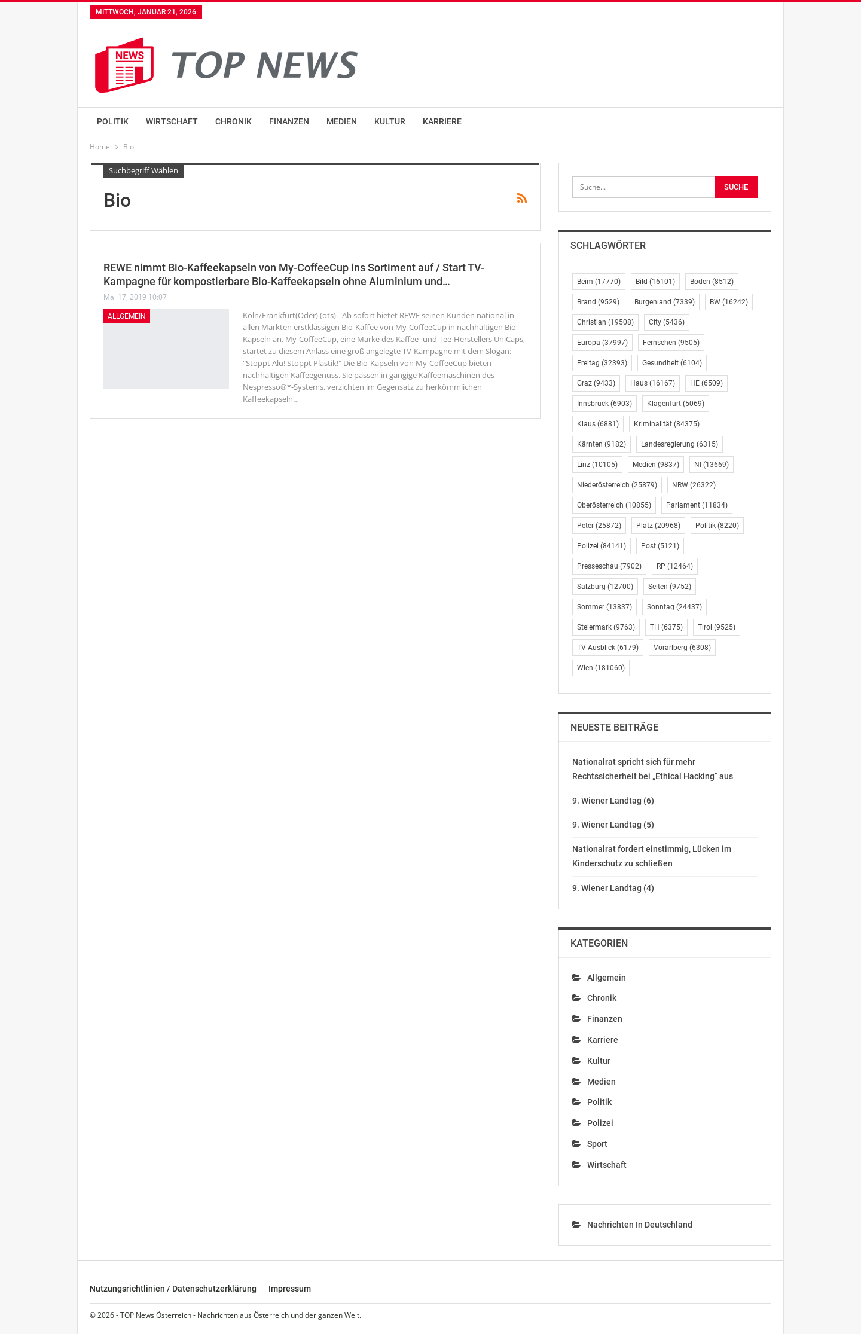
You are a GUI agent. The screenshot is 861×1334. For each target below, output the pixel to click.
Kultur (389, 121)
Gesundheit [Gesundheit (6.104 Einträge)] (672, 363)
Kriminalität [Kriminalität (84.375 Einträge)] (667, 424)
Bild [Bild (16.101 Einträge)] (655, 281)
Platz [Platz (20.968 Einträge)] (658, 525)
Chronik (233, 121)
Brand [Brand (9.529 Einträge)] (598, 302)
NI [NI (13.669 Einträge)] (711, 464)
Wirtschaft (172, 121)
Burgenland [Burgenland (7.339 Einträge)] (664, 302)
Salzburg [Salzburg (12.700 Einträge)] (605, 586)
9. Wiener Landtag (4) (613, 888)
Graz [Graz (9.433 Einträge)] (596, 383)
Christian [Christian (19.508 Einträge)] (605, 322)
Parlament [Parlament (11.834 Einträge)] (697, 505)
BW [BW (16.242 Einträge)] (729, 302)
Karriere (442, 121)
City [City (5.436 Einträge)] (667, 322)
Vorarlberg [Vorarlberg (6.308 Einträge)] (682, 647)
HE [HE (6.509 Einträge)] (706, 383)
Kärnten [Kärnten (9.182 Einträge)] (601, 444)
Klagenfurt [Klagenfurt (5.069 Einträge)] (675, 403)
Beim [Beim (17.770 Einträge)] (599, 281)
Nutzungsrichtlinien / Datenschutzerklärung (173, 1288)
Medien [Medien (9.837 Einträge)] (656, 464)
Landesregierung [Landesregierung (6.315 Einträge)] (679, 444)
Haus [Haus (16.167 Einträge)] (652, 383)
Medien (341, 121)
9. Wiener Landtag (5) (613, 824)
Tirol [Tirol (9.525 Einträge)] (716, 627)
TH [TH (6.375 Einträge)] (666, 627)
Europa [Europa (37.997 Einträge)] (602, 342)
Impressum (289, 1288)
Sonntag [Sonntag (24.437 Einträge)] (674, 607)
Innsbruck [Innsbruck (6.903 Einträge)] (604, 403)
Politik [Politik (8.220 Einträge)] (717, 525)
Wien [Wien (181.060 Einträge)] (601, 668)
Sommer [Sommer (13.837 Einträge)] (604, 607)
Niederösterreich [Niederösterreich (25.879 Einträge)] (617, 485)
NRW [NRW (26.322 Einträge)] (694, 485)
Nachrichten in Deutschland (639, 1224)
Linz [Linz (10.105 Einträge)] (597, 464)
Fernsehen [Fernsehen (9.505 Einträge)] (671, 342)
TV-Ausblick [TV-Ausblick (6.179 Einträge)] (608, 647)
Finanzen (289, 121)
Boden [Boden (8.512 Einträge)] (712, 281)
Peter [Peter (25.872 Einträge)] (599, 525)
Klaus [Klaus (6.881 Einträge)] (598, 424)
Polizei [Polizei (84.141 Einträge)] (601, 546)
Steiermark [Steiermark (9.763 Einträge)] (606, 627)
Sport (597, 1144)
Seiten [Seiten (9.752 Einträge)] (669, 586)
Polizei (600, 1123)
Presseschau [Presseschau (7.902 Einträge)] (609, 566)
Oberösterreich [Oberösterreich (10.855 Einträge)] (614, 505)
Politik (113, 121)
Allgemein (127, 316)
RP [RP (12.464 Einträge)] (675, 566)
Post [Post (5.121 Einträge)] (660, 546)
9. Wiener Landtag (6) (613, 800)
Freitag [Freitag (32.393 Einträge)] (602, 363)
